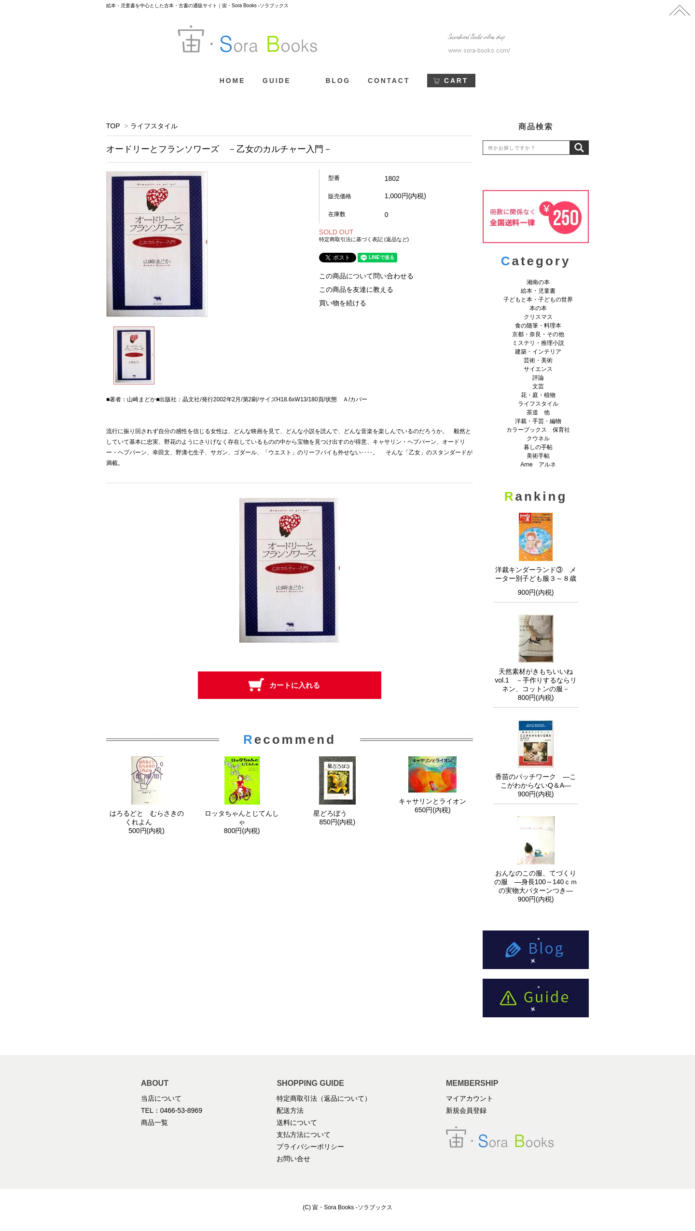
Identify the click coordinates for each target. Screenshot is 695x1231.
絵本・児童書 (538, 290)
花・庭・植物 (538, 395)
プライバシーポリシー (310, 1146)
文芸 (538, 386)
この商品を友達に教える (356, 289)
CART (456, 80)
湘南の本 (538, 282)
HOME (232, 80)
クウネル (538, 438)
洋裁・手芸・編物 (541, 421)
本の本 (538, 308)
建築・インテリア (538, 351)
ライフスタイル (154, 126)
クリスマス (538, 317)
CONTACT (389, 80)
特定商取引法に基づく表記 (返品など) (364, 239)
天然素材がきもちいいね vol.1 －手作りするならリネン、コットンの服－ (537, 680)
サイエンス (538, 369)
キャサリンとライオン (432, 801)
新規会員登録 (466, 1110)
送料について (297, 1122)
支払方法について (304, 1134)
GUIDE (277, 80)
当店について (161, 1098)
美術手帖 (538, 455)
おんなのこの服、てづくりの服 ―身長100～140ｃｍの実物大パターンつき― (536, 881)
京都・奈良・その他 (538, 334)
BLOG (337, 80)
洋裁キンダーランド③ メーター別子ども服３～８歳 (535, 577)
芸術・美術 (538, 360)
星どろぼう (337, 813)
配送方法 (290, 1110)
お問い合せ (293, 1159)
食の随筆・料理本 (538, 325)
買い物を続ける (342, 303)
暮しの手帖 (538, 447)
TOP (113, 126)
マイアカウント (469, 1098)
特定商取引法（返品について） (324, 1098)
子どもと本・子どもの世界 (538, 299)
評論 (538, 377)
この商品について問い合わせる (366, 276)
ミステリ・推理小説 (538, 343)
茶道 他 (538, 412)
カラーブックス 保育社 (538, 429)
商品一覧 (154, 1122)
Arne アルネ (538, 464)
